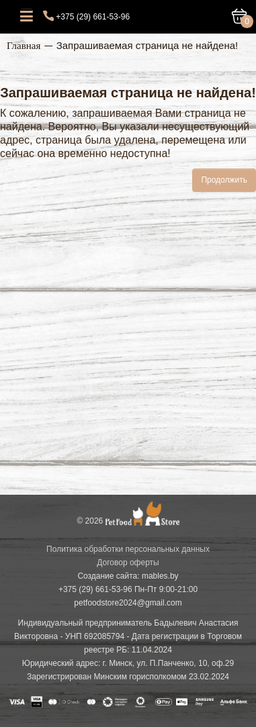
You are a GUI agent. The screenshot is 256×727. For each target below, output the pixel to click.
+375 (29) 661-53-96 (93, 16)
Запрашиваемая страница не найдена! (147, 45)
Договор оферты (128, 562)
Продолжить (224, 180)
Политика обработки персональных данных (128, 549)
